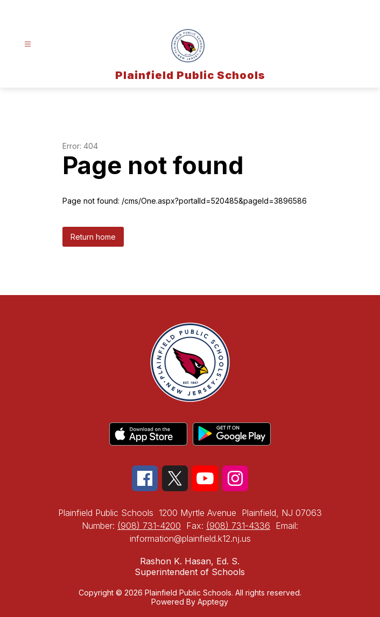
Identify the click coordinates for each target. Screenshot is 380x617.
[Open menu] (28, 44)
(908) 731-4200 (149, 525)
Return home (93, 236)
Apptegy (213, 601)
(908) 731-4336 (238, 525)
